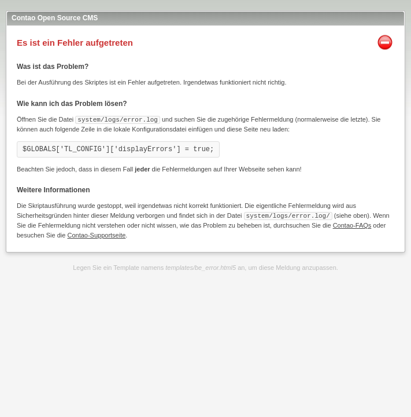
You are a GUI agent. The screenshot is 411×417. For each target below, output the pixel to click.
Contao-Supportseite (96, 234)
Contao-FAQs (352, 224)
